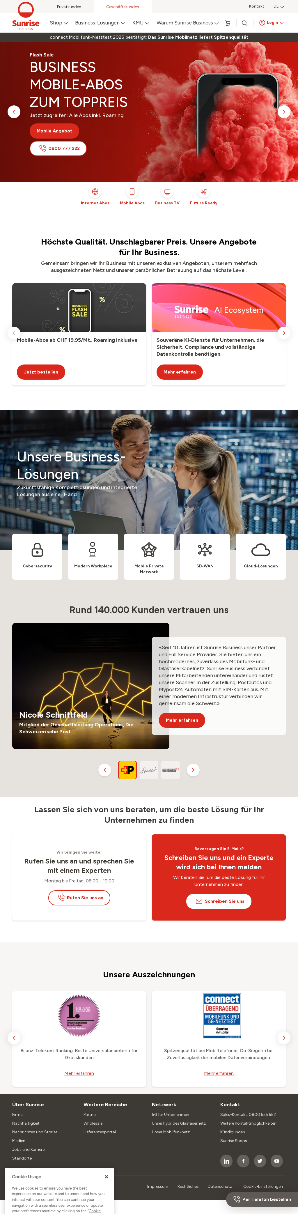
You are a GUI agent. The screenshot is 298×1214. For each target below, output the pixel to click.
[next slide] (284, 111)
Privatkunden (69, 6)
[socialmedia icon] (226, 1161)
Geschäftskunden (122, 6)
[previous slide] (14, 111)
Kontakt (256, 6)
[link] (198, 37)
